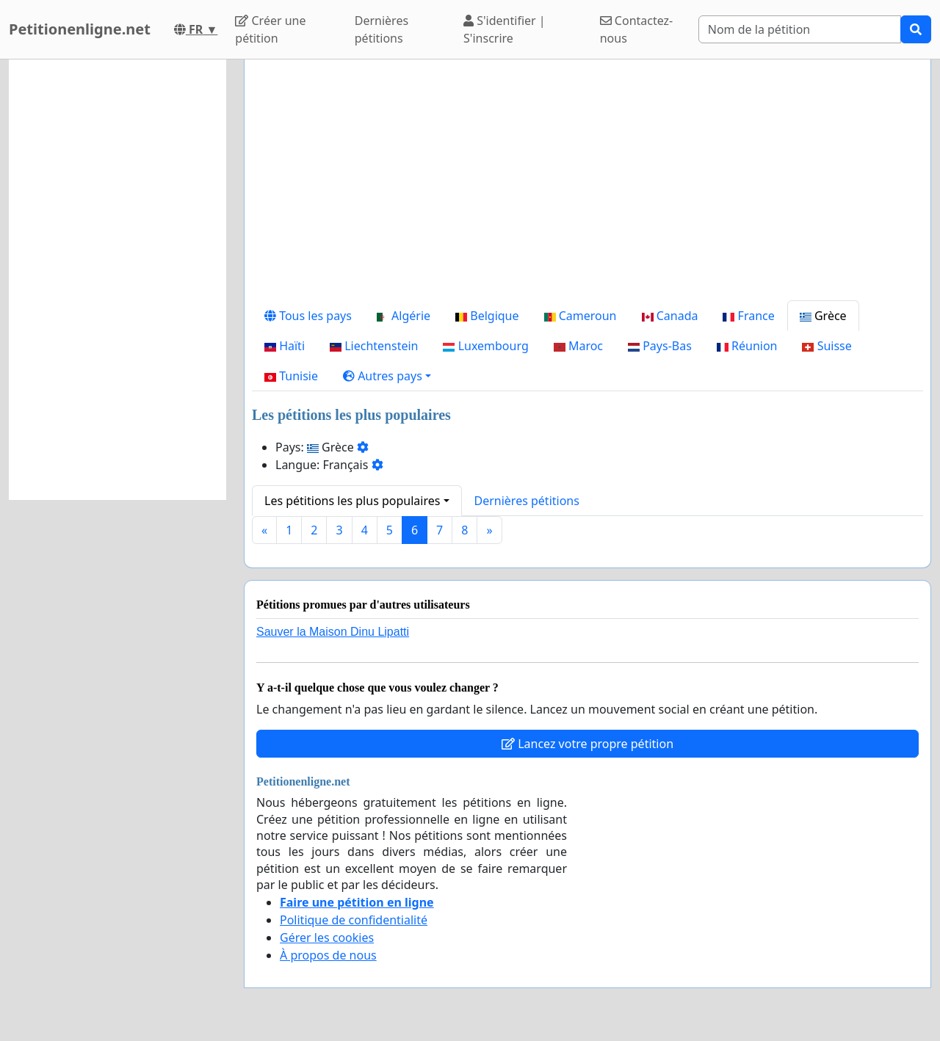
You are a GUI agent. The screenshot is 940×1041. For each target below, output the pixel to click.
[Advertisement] (587, 186)
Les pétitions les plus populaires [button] (352, 501)
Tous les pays (308, 316)
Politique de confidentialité (353, 920)
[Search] (799, 29)
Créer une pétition (270, 29)
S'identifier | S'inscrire (504, 29)
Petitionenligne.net (80, 29)
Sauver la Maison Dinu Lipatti (332, 631)
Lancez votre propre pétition (587, 744)
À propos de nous (328, 955)
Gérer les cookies (327, 937)
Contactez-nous (636, 29)
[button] (387, 375)
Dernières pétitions (381, 29)
